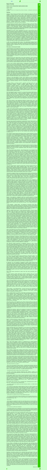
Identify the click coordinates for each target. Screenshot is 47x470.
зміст (12, 1)
